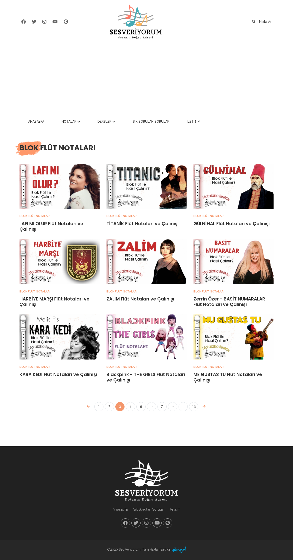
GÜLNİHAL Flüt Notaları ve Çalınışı (231, 223)
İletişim (226, 122)
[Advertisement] (146, 78)
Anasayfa (68, 122)
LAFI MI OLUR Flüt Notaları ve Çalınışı (51, 226)
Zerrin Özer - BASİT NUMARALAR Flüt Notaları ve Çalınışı (229, 302)
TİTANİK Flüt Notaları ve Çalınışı (142, 223)
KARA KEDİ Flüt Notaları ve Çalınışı (58, 374)
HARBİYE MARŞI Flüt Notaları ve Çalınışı (54, 302)
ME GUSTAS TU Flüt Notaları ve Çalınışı (227, 377)
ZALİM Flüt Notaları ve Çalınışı (140, 299)
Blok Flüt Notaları (35, 216)
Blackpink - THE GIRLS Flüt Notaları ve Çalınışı (145, 377)
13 (194, 406)
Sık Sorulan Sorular (183, 122)
